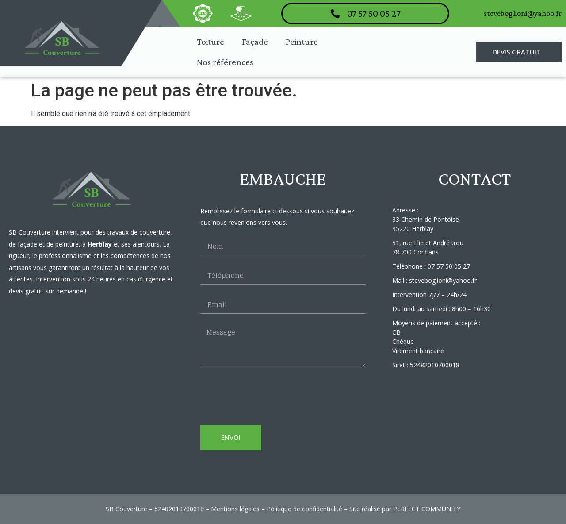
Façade (255, 41)
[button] (519, 52)
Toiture (210, 41)
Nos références (225, 62)
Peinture (302, 41)
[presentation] (267, 396)
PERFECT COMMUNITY (426, 509)
